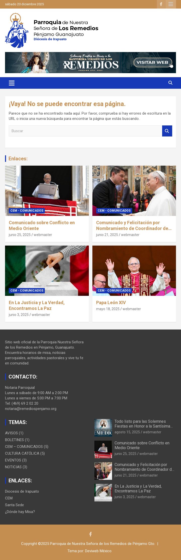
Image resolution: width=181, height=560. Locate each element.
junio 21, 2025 (107, 235)
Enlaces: (18, 159)
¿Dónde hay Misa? (20, 511)
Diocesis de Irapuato (22, 491)
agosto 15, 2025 (127, 432)
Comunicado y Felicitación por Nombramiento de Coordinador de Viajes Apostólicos (132, 228)
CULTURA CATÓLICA (22, 453)
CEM (9, 498)
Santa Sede (14, 505)
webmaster (43, 235)
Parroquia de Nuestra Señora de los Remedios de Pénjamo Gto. (102, 543)
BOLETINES (14, 440)
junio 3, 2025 (19, 315)
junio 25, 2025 (20, 235)
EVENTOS (13, 460)
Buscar (167, 131)
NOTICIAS (13, 467)
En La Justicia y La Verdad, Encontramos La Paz (138, 488)
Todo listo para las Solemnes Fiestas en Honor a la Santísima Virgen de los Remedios (142, 426)
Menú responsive (170, 4)
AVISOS (11, 433)
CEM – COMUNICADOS (24, 446)
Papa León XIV (111, 302)
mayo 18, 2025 (108, 309)
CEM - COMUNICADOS (26, 210)
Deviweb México (98, 551)
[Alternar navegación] (11, 83)
